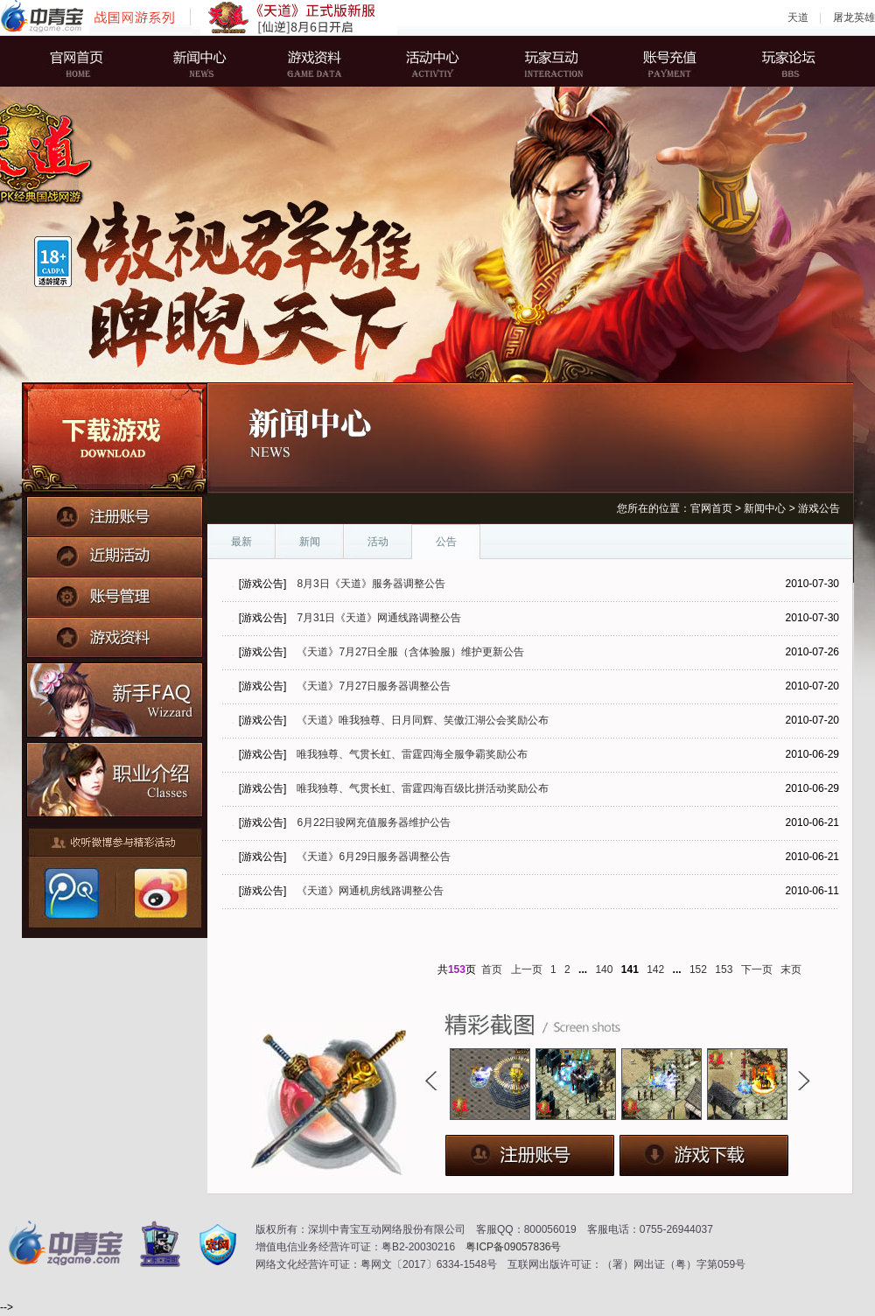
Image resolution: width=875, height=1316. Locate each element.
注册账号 (114, 515)
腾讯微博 (71, 893)
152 (698, 969)
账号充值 (660, 61)
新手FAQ (115, 698)
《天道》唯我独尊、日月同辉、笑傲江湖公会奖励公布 (423, 720)
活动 (378, 542)
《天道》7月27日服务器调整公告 (374, 686)
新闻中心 (205, 61)
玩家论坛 (774, 61)
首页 (491, 969)
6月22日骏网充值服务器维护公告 (374, 822)
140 (603, 969)
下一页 (757, 969)
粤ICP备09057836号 (513, 1247)
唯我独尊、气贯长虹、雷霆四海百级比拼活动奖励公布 (423, 788)
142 (655, 969)
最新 (241, 542)
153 (723, 969)
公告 (446, 542)
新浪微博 (158, 893)
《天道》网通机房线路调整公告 (370, 891)
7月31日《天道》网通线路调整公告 (379, 618)
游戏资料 (319, 61)
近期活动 (114, 554)
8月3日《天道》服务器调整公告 (370, 584)
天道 (798, 17)
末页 (791, 969)
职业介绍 (115, 775)
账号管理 (114, 592)
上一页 (526, 969)
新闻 (309, 542)
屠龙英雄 (854, 17)
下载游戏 (114, 439)
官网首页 (92, 61)
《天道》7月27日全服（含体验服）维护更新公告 (410, 652)
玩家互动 (547, 61)
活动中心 (433, 61)
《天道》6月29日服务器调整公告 (374, 856)
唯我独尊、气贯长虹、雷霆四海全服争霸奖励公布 (412, 754)
